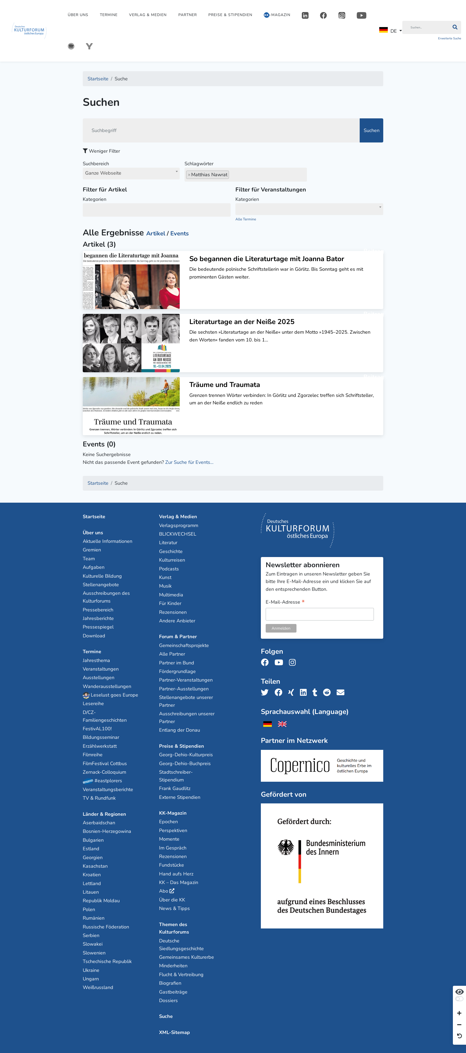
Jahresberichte (98, 618)
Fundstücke (171, 865)
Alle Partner (172, 654)
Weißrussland (98, 987)
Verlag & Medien (148, 14)
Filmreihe (93, 754)
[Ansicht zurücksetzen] (459, 1036)
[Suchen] (425, 27)
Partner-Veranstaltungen (186, 680)
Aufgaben (93, 567)
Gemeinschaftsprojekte (184, 645)
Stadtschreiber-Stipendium (176, 776)
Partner (187, 14)
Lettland (92, 883)
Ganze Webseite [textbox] (103, 173)
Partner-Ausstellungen (184, 689)
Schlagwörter (246, 170)
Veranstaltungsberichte (108, 789)
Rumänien (93, 918)
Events (179, 234)
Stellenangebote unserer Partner (186, 701)
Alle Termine (245, 219)
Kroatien (92, 874)
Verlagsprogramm (178, 525)
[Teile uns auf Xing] (292, 692)
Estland (91, 848)
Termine (109, 14)
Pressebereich (98, 610)
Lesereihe (93, 703)
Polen (89, 909)
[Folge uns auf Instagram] (294, 662)
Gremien (92, 550)
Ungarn (91, 979)
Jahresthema (96, 660)
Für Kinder (170, 603)
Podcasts (169, 569)
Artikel (155, 234)
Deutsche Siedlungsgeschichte (181, 945)
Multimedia (171, 595)
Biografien (170, 983)
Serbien (91, 935)
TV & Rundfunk (99, 798)
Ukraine (91, 970)
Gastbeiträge (173, 992)
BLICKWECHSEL (177, 534)
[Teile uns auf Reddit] (328, 692)
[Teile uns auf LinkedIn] (305, 692)
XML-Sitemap (174, 1032)
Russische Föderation (106, 927)
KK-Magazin (173, 813)
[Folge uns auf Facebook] (266, 662)
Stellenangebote (101, 584)
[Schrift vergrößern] (459, 1014)
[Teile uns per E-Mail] (342, 692)
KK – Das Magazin (178, 882)
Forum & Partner (178, 636)
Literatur (168, 542)
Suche (166, 1016)
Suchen (371, 130)
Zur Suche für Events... (189, 462)
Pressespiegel (98, 627)
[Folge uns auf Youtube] (280, 662)
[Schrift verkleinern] (459, 1025)
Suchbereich (131, 169)
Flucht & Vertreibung (181, 974)
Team (89, 558)
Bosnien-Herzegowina (107, 831)
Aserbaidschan (99, 822)
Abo (163, 891)
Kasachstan (95, 866)
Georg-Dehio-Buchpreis (185, 763)
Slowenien (94, 953)
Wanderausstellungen (107, 686)
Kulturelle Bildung (102, 576)
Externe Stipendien (179, 797)
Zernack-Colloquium (104, 772)
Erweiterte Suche (449, 38)
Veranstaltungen (101, 669)
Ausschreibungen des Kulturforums (106, 597)
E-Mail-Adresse (285, 602)
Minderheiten (173, 965)
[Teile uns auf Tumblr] (317, 692)
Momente (169, 839)
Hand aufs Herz (176, 874)
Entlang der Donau (179, 730)
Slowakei (93, 944)
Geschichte (171, 551)
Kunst (165, 577)
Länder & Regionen (104, 814)
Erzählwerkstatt (100, 746)
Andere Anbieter (177, 621)
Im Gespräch (172, 848)
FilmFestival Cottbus (105, 763)
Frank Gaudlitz (174, 788)
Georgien (93, 857)
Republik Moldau (101, 900)
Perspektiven (173, 830)
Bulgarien (93, 840)
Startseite (94, 516)
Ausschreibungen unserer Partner (187, 717)
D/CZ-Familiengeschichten (105, 716)
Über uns (78, 14)
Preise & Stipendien (230, 14)
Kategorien (157, 205)
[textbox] (309, 208)
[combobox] (131, 173)
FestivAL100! (97, 728)
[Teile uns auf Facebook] (280, 692)
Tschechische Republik (107, 961)
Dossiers (168, 1000)
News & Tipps (174, 908)
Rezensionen (173, 612)
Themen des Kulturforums (174, 928)
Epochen (168, 821)
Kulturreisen (172, 560)
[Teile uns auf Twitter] (266, 692)
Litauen (91, 892)
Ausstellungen (98, 677)
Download (94, 636)
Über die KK (172, 900)
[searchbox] (232, 174)
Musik (165, 586)
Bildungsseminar (101, 737)
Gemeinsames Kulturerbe (186, 957)
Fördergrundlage (177, 671)
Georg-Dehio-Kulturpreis (186, 754)
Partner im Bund (176, 663)
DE (388, 30)
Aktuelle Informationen (107, 541)
